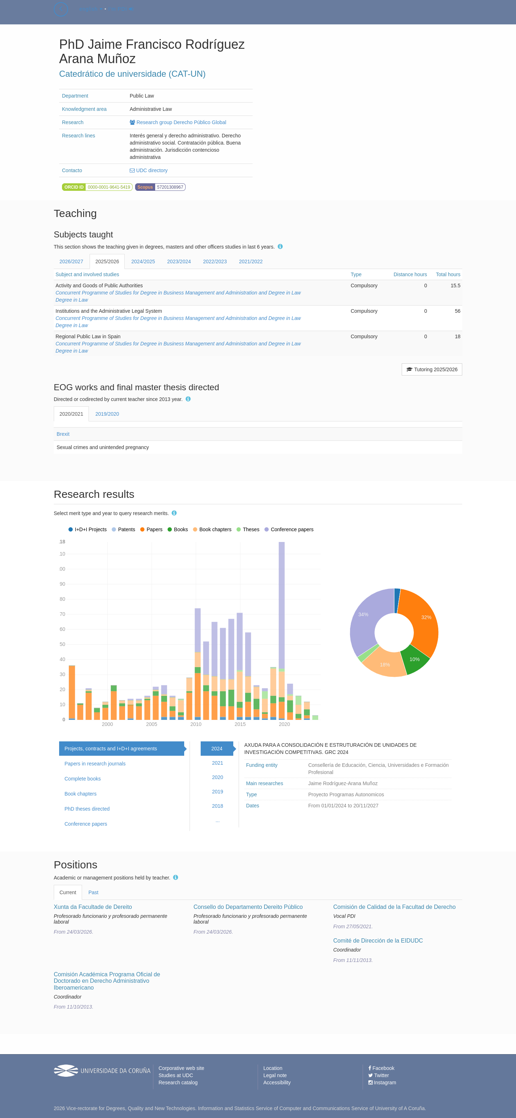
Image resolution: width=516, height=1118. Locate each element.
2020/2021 (71, 414)
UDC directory (149, 170)
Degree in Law (72, 300)
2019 (217, 791)
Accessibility (277, 1082)
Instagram (382, 1082)
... (217, 820)
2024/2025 (143, 261)
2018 (217, 806)
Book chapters (80, 794)
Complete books (82, 779)
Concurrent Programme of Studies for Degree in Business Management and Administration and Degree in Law (178, 293)
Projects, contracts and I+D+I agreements (110, 748)
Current (67, 892)
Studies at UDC (176, 1075)
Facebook (381, 1068)
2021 (217, 763)
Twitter (378, 1075)
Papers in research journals (94, 763)
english (90, 16)
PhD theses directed (87, 809)
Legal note (275, 1075)
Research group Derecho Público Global (178, 122)
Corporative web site (182, 1068)
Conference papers (85, 824)
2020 (217, 777)
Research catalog (178, 1082)
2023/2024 (179, 261)
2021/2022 (251, 261)
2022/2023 (215, 261)
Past (94, 892)
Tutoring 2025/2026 (432, 369)
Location (272, 1068)
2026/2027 (71, 261)
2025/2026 (107, 261)
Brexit (63, 434)
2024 (217, 748)
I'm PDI (120, 16)
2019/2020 (107, 414)
